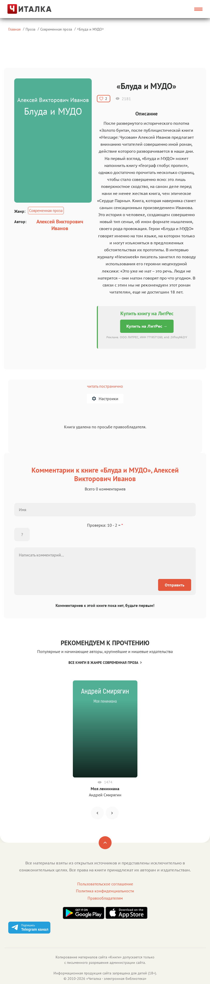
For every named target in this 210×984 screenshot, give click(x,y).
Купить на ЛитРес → (146, 326)
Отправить (174, 585)
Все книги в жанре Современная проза (105, 662)
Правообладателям (105, 898)
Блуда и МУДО (90, 29)
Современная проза (56, 29)
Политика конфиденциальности (105, 890)
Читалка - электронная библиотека (116, 978)
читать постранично (105, 386)
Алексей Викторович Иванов (59, 225)
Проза (30, 29)
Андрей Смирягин (105, 794)
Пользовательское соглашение (105, 883)
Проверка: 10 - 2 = (105, 525)
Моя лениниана (105, 788)
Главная (14, 29)
